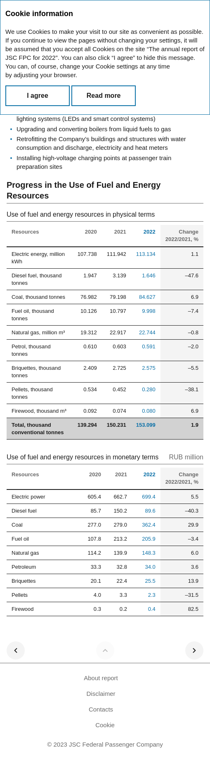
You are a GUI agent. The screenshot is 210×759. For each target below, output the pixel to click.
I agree (37, 95)
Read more (104, 95)
